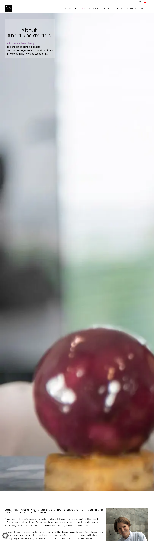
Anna (82, 8)
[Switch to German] (145, 2)
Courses (118, 8)
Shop (143, 8)
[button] (5, 535)
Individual (94, 8)
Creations (69, 8)
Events (106, 8)
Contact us (132, 8)
